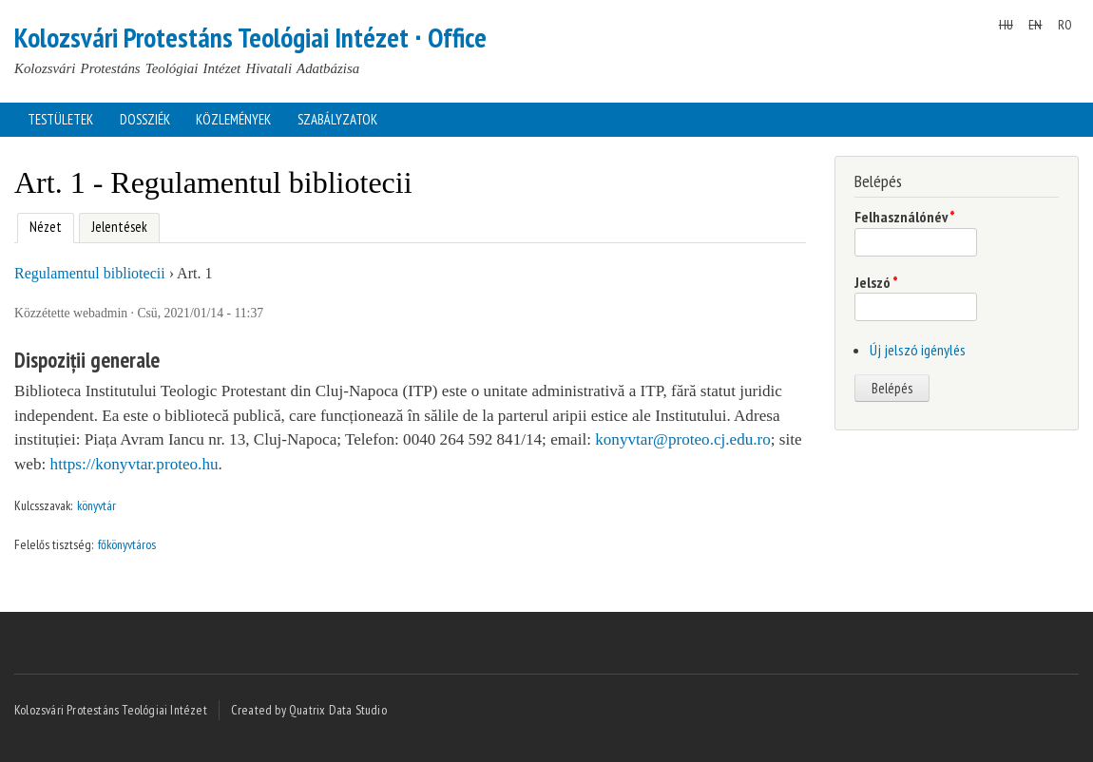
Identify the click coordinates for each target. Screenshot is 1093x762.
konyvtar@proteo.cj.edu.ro (683, 439)
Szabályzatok (337, 119)
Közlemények (233, 119)
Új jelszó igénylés (918, 349)
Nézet (39, 225)
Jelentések (119, 227)
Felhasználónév (904, 216)
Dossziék (145, 119)
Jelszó (876, 282)
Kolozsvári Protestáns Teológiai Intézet (110, 709)
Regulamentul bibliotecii (89, 273)
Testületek (60, 119)
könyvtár (96, 505)
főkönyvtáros (127, 544)
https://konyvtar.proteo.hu (134, 464)
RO (1065, 24)
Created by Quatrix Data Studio (309, 709)
